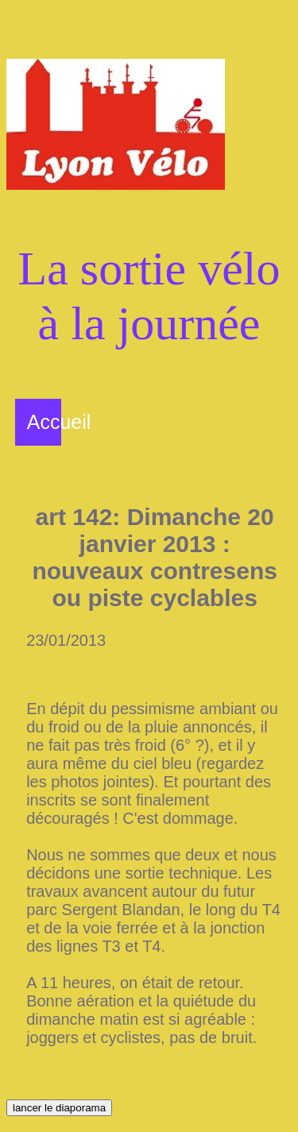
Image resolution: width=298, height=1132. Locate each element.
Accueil (59, 422)
